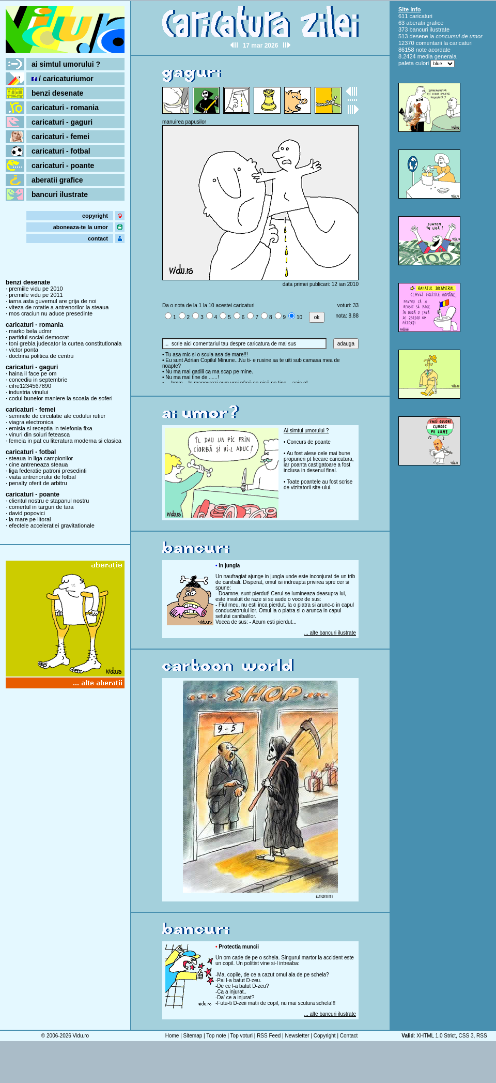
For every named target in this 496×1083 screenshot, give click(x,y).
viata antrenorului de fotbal (42, 477)
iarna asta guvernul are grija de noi (52, 301)
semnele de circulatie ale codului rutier (57, 416)
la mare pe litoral (30, 519)
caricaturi (420, 16)
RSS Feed (269, 1036)
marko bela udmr (30, 331)
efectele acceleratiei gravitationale (52, 525)
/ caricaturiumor (63, 78)
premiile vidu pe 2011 (36, 295)
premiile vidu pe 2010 (36, 288)
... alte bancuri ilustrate (330, 633)
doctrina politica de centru (41, 356)
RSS (481, 1036)
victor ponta (23, 350)
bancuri (418, 29)
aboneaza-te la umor (80, 227)
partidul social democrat (39, 337)
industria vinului (28, 392)
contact (98, 238)
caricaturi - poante (63, 165)
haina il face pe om (32, 373)
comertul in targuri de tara (41, 507)
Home (172, 1036)
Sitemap (193, 1036)
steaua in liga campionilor (41, 458)
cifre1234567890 (30, 386)
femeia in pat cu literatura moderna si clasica (65, 441)
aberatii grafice (57, 180)
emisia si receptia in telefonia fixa (50, 428)
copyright (95, 216)
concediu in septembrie (38, 380)
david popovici (27, 513)
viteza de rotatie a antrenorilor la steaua (59, 307)
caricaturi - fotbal (61, 151)
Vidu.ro (81, 1036)
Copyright (325, 1036)
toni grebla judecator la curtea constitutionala (65, 343)
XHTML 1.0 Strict (436, 1036)
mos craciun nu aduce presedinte (50, 313)
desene (418, 36)
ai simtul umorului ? (66, 64)
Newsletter (297, 1036)
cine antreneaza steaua (38, 464)
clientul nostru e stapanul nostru (49, 501)
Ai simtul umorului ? (306, 430)
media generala (437, 56)
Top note (216, 1036)
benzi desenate (57, 93)
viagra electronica (31, 422)
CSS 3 (466, 1036)
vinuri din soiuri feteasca (39, 434)
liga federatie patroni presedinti (47, 471)
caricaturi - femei (60, 136)
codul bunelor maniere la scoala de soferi (61, 398)
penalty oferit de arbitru (38, 483)
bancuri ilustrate (60, 194)
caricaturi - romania (65, 107)
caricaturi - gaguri (62, 122)
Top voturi (241, 1036)
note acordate (433, 50)
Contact (349, 1036)
